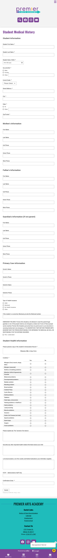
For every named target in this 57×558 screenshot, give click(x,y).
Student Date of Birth (9, 60)
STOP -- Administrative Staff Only (12, 473)
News (37, 555)
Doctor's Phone (7, 277)
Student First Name (9, 44)
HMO (6, 303)
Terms (19, 492)
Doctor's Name (7, 269)
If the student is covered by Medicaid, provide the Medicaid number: (22, 314)
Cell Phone (6, 145)
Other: (6, 75)
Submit (6, 490)
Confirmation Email (9, 480)
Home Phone (6, 153)
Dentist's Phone (7, 293)
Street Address (7, 88)
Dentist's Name (7, 285)
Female (7, 72)
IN (5, 106)
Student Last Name (9, 52)
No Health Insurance (10, 307)
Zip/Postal (6, 114)
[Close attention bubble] (56, 542)
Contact (50, 555)
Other (6, 309)
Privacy (15, 492)
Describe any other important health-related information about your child (23, 444)
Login (35, 551)
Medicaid (7, 305)
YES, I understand (9, 335)
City (4, 96)
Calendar (24, 555)
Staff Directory (8, 555)
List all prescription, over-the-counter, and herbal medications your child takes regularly (27, 459)
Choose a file (24, 351)
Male (6, 70)
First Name (6, 129)
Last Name (6, 137)
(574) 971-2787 (31, 534)
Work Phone (6, 161)
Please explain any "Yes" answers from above (16, 430)
